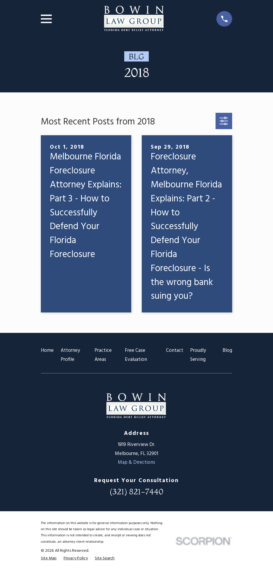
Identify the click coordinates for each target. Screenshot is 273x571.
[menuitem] (49, 558)
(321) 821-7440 (136, 491)
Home (47, 350)
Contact (174, 350)
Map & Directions (136, 462)
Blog (227, 350)
